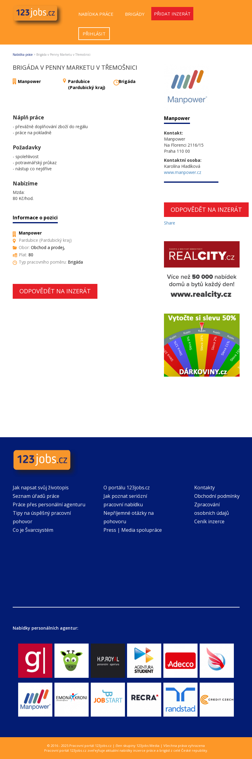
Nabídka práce (95, 14)
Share (169, 223)
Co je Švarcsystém (33, 530)
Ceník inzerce (209, 521)
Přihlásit (94, 34)
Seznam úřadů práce (36, 496)
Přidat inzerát (172, 14)
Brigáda (127, 81)
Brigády (135, 14)
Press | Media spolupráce (132, 530)
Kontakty (204, 487)
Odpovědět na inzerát (55, 291)
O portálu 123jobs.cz (126, 487)
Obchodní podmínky (217, 496)
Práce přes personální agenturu (49, 504)
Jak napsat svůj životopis (41, 487)
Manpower (29, 81)
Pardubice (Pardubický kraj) (86, 84)
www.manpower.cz (182, 172)
